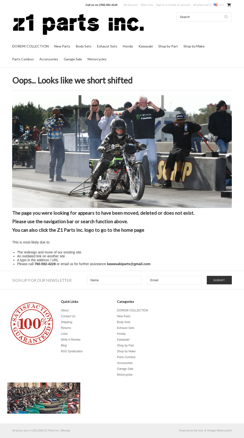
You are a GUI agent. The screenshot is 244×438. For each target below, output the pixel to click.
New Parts (62, 46)
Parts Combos (23, 59)
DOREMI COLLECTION (30, 46)
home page (132, 230)
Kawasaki (145, 46)
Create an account (179, 4)
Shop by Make (194, 46)
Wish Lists (147, 4)
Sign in (160, 4)
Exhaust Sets (107, 46)
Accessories (48, 59)
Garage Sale (73, 59)
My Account (131, 4)
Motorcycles (97, 59)
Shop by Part (168, 46)
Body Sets (83, 46)
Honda (128, 46)
